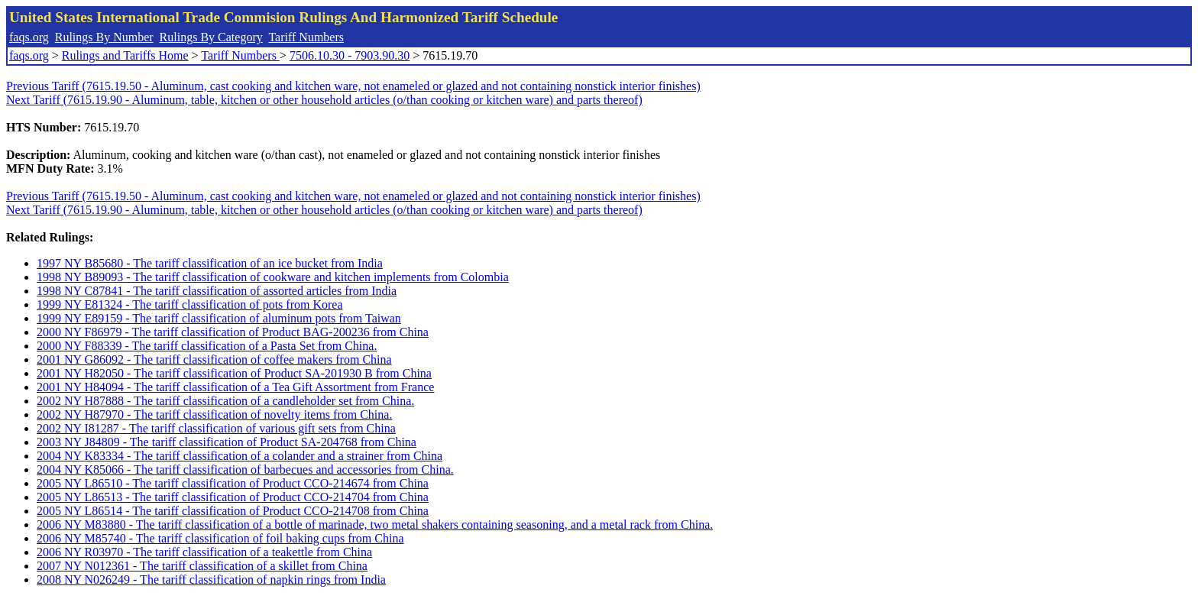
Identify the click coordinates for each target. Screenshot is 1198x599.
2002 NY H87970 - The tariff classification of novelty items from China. (214, 414)
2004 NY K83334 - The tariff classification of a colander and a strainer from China (239, 455)
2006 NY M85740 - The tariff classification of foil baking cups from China (220, 538)
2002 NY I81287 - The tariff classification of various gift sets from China (216, 428)
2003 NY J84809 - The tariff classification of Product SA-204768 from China (226, 441)
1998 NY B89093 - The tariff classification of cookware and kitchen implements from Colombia (273, 276)
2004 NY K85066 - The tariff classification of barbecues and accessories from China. (245, 469)
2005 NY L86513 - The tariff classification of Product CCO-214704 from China (233, 497)
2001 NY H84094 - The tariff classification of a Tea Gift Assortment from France (235, 386)
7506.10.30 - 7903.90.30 (350, 55)
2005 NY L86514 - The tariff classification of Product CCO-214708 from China (233, 510)
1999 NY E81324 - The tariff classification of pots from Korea (190, 304)
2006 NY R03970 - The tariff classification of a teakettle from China (204, 552)
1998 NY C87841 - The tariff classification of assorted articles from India (217, 290)
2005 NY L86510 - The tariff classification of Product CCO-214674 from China (233, 483)
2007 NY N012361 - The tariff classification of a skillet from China (202, 565)
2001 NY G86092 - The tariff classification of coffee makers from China (214, 359)
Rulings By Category (211, 37)
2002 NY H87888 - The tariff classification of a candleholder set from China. (225, 400)
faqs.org (29, 37)
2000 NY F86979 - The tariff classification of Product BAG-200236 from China (233, 331)
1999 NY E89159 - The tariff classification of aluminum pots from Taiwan (219, 318)
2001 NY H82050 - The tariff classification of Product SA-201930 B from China (234, 373)
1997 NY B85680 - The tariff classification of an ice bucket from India (210, 263)
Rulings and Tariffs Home (125, 55)
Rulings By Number (104, 37)
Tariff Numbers (306, 37)
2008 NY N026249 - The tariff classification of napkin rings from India (211, 579)
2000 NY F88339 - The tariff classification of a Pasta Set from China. (207, 345)
